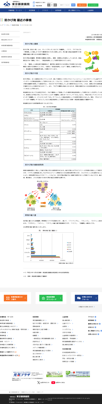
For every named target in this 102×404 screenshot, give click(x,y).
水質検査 (4, 51)
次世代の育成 (66, 332)
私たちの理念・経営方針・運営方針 (44, 323)
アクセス (45, 10)
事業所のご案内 (38, 360)
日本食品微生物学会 (69, 352)
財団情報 (32, 10)
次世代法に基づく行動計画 (41, 344)
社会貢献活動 (66, 349)
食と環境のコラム (74, 10)
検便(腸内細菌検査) (7, 45)
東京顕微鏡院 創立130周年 (42, 350)
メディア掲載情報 (39, 347)
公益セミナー (66, 323)
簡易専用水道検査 (6, 57)
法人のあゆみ (37, 353)
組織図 (35, 335)
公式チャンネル (58, 382)
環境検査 (3, 335)
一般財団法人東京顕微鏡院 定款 (43, 338)
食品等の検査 (5, 34)
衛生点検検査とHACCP (8, 326)
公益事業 (90, 10)
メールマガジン (93, 5)
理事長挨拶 (36, 326)
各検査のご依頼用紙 (6, 344)
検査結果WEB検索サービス (9, 355)
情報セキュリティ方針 (28, 392)
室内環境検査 (5, 62)
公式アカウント (43, 382)
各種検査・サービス (6, 317)
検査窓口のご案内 (39, 2)
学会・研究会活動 (68, 358)
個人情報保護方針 (14, 392)
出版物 (64, 326)
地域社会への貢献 (68, 361)
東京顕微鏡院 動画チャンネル (72, 341)
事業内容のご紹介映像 (40, 329)
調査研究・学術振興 (69, 338)
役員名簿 (36, 332)
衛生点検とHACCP (6, 40)
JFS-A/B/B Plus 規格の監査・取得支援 (13, 329)
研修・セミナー (5, 341)
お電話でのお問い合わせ (86, 307)
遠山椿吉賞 (66, 320)
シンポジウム (66, 329)
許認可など (36, 341)
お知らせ (92, 327)
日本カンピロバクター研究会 (72, 355)
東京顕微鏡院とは (39, 320)
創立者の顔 (36, 357)
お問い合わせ (82, 5)
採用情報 (58, 10)
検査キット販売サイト (7, 352)
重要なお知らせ (94, 324)
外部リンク (40, 392)
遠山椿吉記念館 (67, 344)
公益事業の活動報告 (69, 335)
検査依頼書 (37, 6)
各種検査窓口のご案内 (7, 347)
